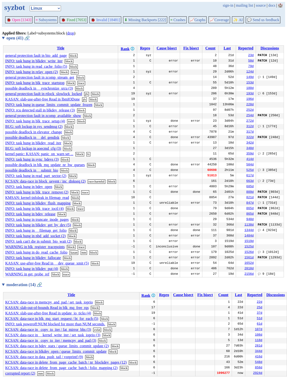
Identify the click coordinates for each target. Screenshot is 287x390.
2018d (249, 269)
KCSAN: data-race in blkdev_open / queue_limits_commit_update (55, 351)
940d (250, 219)
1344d (249, 230)
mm (83, 252)
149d (250, 77)
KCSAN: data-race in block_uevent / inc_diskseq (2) (45, 181)
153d (250, 83)
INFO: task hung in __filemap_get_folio (36, 230)
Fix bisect (191, 48)
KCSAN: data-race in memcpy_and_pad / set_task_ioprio (49, 302)
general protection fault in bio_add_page (36, 55)
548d (258, 362)
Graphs (197, 20)
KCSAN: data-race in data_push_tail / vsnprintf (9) (44, 357)
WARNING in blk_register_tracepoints (35, 247)
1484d (249, 236)
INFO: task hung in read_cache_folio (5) (36, 66)
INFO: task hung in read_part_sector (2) (35, 176)
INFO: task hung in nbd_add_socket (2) (35, 236)
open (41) (18, 38)
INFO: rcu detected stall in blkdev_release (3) (40, 110)
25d (259, 308)
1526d (249, 252)
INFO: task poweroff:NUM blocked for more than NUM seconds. (55, 324)
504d (250, 165)
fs (88, 154)
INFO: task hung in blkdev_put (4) (31, 269)
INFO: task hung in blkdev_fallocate (33, 258)
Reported (245, 48)
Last (227, 48)
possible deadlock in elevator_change (33, 132)
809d (250, 192)
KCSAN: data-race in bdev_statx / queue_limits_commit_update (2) (57, 346)
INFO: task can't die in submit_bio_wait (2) (38, 241)
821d (250, 198)
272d (250, 121)
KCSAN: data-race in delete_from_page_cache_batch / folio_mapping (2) (61, 368)
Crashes (177, 20)
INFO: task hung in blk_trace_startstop (35, 83)
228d (250, 105)
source (261, 5)
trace (75, 72)
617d (250, 176)
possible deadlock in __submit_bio (31, 170)
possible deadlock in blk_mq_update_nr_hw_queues (45, 165)
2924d (257, 373)
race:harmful (96, 181)
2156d (249, 274)
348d (250, 148)
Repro (145, 48)
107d (258, 329)
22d (259, 302)
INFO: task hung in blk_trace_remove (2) (36, 192)
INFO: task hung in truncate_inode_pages (37, 219)
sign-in (228, 5)
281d (258, 346)
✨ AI (238, 20)
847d (250, 203)
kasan (74, 252)
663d (250, 181)
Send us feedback (263, 20)
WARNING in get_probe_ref (27, 274)
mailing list (244, 5)
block (73, 56)
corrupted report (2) (20, 373)
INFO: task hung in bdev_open (28, 187)
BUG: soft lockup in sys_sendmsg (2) (33, 127)
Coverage (219, 20)
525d (250, 170)
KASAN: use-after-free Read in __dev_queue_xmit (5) (47, 263)
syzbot (14, 7)
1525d (249, 247)
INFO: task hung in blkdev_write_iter (34, 61)
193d (250, 94)
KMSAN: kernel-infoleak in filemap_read (37, 198)
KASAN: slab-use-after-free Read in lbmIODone (42, 99)
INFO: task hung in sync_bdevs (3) (32, 159)
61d (259, 324)
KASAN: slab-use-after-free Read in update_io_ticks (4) (48, 313)
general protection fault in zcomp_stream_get (39, 77)
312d (250, 127)
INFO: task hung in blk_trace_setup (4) (35, 121)
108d (258, 335)
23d (251, 55)
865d (250, 209)
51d (259, 319)
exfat (97, 330)
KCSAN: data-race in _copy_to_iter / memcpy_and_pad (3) (50, 340)
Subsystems (46, 20)
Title (61, 48)
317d (250, 132)
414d (250, 159)
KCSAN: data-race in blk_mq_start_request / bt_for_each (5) (51, 319)
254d (250, 116)
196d (250, 99)
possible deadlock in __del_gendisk (32, 137)
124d (250, 72)
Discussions (269, 48)
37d (259, 313)
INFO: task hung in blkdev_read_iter (33, 143)
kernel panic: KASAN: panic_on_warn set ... (39, 154)
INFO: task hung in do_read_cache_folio (36, 252)
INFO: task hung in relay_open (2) (31, 72)
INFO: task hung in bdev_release (30, 214)
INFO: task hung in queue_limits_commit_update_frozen (48, 105)
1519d (249, 241)
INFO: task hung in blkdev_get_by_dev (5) (38, 225)
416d (258, 357)
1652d (249, 263)
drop (70, 33)
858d (258, 368)
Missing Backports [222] (145, 20)
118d (258, 340)
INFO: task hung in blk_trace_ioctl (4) (34, 209)
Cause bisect (167, 48)
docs (271, 5)
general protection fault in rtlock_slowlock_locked (43, 94)
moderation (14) (24, 284)
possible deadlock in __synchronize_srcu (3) (39, 88)
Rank (125, 49)
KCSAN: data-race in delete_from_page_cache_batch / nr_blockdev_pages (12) (66, 362)
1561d (249, 258)
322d (250, 137)
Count (210, 48)
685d (250, 187)
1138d (249, 225)
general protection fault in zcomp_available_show (43, 116)
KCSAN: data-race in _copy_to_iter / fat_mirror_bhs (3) (48, 329)
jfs (86, 94)
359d (250, 154)
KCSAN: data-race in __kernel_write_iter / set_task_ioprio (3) (52, 335)
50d (251, 61)
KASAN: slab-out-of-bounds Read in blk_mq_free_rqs (47, 308)
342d (250, 143)
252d (250, 110)
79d (251, 66)
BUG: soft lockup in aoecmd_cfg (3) (33, 148)
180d (250, 88)
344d (258, 351)
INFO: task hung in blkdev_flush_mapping (38, 203)
